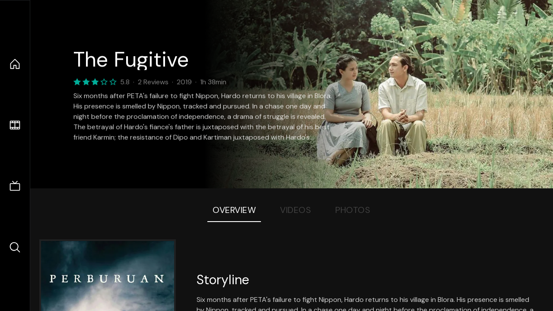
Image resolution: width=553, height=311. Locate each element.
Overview (234, 210)
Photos (352, 210)
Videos (295, 210)
